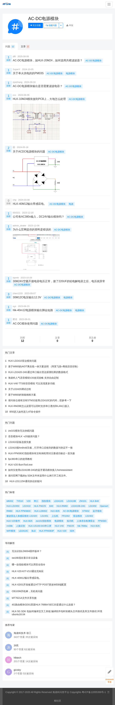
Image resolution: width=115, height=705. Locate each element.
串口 (36, 501)
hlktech (17, 657)
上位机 (55, 516)
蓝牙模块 (97, 511)
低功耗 (70, 521)
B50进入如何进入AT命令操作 (25, 411)
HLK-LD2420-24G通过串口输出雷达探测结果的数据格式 (38, 372)
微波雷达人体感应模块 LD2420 (21, 516)
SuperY (16, 69)
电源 (71, 204)
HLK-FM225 (40, 506)
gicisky (17, 670)
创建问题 (51, 25)
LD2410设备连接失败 (19, 442)
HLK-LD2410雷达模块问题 (22, 360)
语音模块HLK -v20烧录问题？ (24, 436)
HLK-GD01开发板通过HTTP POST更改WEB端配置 (39, 584)
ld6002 (9, 501)
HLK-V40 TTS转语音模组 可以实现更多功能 (31, 383)
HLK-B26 (95, 526)
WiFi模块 (10, 531)
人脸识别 (20, 526)
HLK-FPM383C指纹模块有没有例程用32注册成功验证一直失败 (41, 453)
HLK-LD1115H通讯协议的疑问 (26, 481)
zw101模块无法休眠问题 (21, 430)
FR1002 (66, 516)
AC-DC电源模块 (94, 60)
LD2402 (89, 516)
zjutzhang (17, 82)
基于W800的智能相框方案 (22, 394)
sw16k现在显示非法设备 (25, 557)
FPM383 (102, 521)
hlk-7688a (82, 526)
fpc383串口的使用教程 (20, 459)
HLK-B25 (27, 521)
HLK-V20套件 (13, 521)
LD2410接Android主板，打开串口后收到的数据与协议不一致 (40, 447)
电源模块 (70, 73)
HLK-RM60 (62, 506)
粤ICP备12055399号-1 (94, 692)
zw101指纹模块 (43, 521)
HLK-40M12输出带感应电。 (26, 578)
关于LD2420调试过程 (19, 389)
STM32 (85, 511)
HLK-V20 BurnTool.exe (20, 464)
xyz (14, 306)
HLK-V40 (59, 526)
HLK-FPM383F (46, 531)
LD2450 (93, 506)
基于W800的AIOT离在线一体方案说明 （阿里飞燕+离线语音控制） (43, 366)
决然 (16, 645)
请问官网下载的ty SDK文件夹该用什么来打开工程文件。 (38, 475)
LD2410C (23, 531)
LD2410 (27, 506)
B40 (51, 506)
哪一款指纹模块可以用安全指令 (28, 564)
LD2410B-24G (78, 506)
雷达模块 (77, 516)
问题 (10, 46)
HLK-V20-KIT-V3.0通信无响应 (28, 571)
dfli (14, 56)
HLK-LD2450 (12, 506)
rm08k (9, 526)
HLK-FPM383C (23, 511)
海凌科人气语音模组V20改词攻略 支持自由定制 (33, 377)
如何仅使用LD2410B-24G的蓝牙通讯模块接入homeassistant (40, 470)
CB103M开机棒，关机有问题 (27, 591)
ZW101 (82, 501)
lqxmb (16, 277)
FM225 (70, 526)
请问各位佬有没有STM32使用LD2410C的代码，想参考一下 (39, 400)
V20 (28, 501)
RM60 (9, 511)
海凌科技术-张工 (22, 633)
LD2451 (44, 516)
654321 (16, 212)
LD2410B (71, 501)
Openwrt (104, 506)
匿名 (15, 319)
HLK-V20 (61, 531)
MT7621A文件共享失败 (24, 598)
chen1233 (18, 293)
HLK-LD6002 (40, 511)
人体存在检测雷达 (86, 521)
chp (14, 200)
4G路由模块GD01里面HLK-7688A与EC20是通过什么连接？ (44, 604)
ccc (14, 95)
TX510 (20, 501)
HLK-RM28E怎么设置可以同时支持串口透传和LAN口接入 (38, 406)
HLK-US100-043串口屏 (39, 526)
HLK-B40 (94, 501)
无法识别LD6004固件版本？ (27, 551)
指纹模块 (46, 501)
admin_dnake (19, 225)
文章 (25, 46)
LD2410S (58, 501)
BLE (34, 531)
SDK (72, 531)
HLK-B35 (55, 511)
